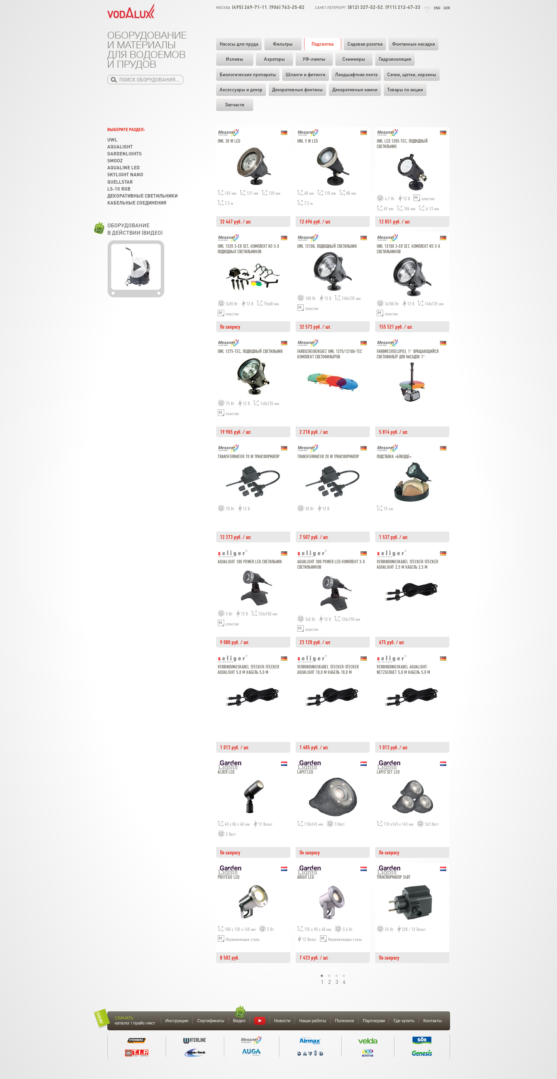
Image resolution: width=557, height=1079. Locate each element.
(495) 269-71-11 (249, 7)
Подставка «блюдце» (394, 456)
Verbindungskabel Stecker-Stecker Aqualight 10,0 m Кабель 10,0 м (328, 670)
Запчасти (234, 104)
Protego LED (228, 877)
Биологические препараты (248, 74)
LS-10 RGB (118, 189)
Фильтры (283, 44)
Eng (437, 8)
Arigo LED (305, 877)
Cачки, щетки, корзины (411, 74)
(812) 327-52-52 (365, 7)
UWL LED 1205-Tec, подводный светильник (402, 144)
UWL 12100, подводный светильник (327, 246)
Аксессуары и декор (241, 89)
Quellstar (120, 182)
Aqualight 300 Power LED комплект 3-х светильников (331, 564)
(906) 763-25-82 (287, 7)
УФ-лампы (314, 59)
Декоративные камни (355, 89)
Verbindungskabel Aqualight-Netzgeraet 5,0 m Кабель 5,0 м (403, 670)
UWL (112, 140)
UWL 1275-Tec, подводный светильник (250, 351)
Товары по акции (405, 89)
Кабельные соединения (136, 203)
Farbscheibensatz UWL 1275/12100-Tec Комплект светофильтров (329, 354)
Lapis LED (305, 772)
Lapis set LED (388, 772)
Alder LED (226, 772)
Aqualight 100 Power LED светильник (250, 561)
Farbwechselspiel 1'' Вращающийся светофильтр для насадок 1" (407, 354)
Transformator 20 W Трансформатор (328, 456)
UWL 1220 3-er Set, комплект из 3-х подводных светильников (248, 249)
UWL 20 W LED (229, 141)
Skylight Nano (125, 174)
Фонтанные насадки (413, 44)
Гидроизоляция (395, 59)
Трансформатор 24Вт (393, 877)
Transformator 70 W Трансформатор (248, 456)
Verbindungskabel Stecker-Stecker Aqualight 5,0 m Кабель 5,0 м (248, 670)
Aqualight (120, 147)
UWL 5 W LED (307, 141)
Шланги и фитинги (305, 74)
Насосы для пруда (239, 44)
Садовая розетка (365, 44)
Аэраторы (274, 59)
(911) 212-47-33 (402, 7)
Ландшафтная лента (356, 74)
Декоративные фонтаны (297, 89)
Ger (447, 8)
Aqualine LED (123, 167)
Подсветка (323, 44)
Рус (427, 8)
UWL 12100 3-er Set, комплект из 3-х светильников (408, 249)
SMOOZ (115, 161)
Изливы (234, 59)
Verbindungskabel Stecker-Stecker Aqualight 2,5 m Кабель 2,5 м (407, 564)
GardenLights (124, 154)
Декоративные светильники (142, 196)
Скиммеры (353, 59)
